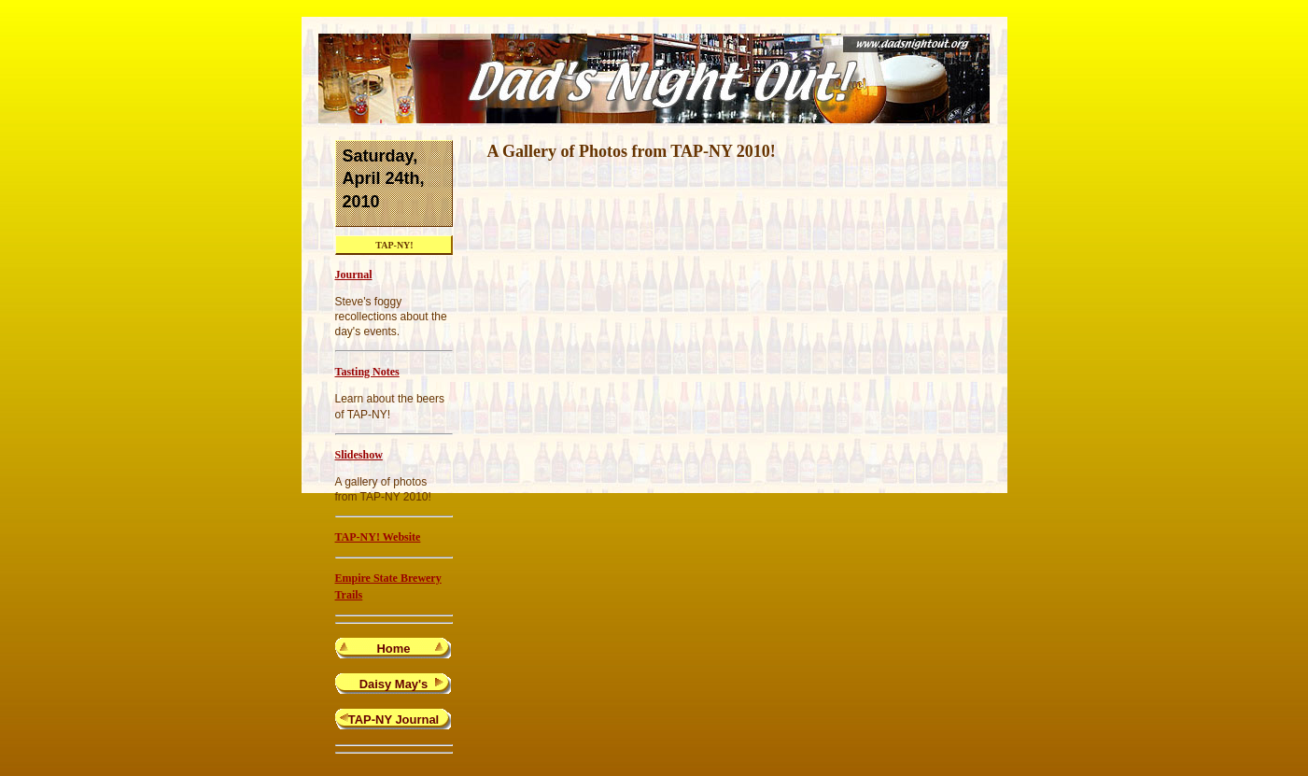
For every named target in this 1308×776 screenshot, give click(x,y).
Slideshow (359, 454)
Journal (354, 274)
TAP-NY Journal (393, 720)
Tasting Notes (367, 371)
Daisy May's (394, 684)
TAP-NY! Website (378, 536)
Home (394, 649)
